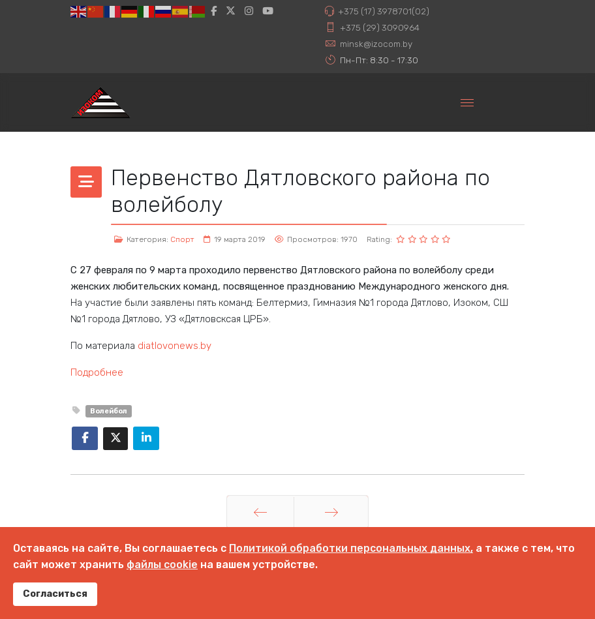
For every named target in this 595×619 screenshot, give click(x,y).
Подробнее (96, 372)
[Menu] (467, 102)
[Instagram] (249, 11)
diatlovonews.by (174, 346)
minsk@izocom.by (376, 43)
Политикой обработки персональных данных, (351, 548)
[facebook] (214, 11)
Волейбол (108, 411)
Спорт (182, 239)
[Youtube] (267, 11)
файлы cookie (162, 564)
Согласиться (55, 593)
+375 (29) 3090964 (380, 27)
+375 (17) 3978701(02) (383, 11)
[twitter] (231, 11)
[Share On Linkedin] (146, 438)
